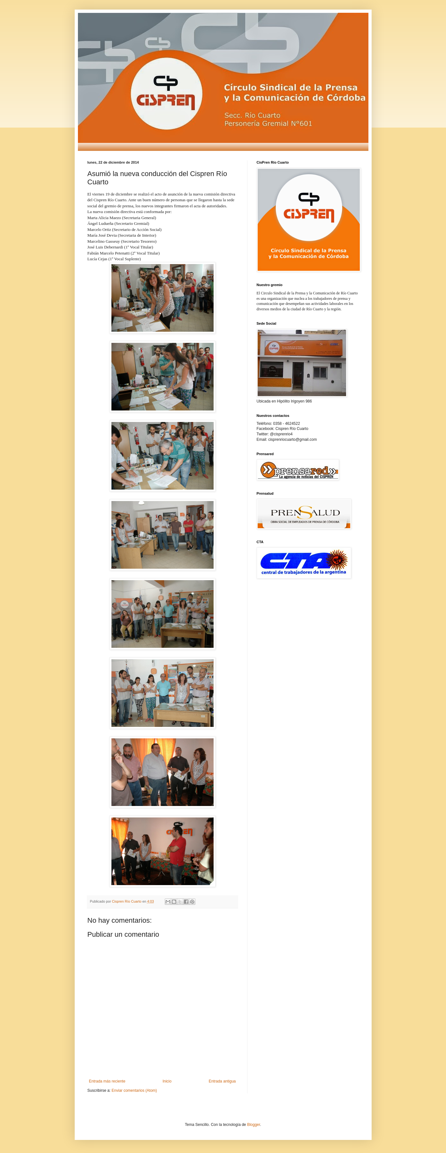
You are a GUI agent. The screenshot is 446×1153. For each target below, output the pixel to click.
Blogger (253, 1124)
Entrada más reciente (107, 1081)
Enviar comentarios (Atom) (134, 1090)
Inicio (167, 1081)
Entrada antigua (222, 1081)
